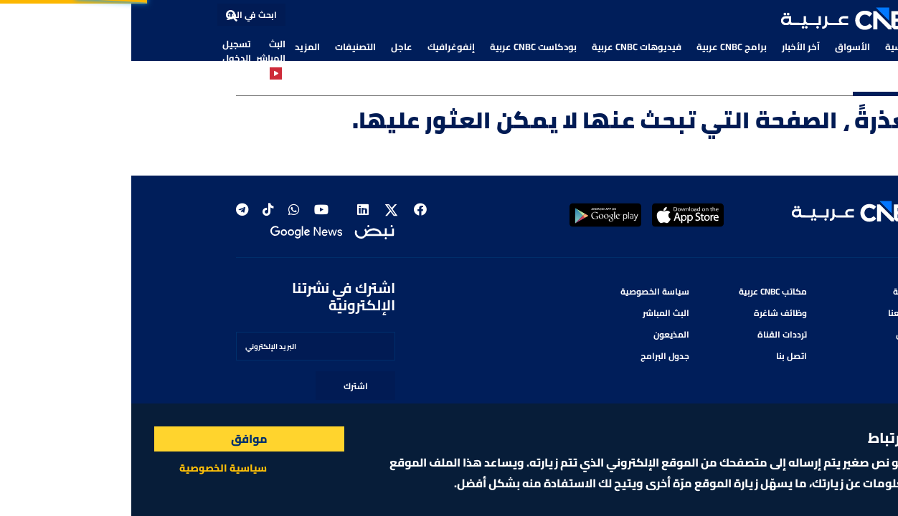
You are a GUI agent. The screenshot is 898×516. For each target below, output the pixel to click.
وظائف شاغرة (649, 313)
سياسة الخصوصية (523, 291)
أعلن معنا (775, 313)
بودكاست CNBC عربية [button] (402, 46)
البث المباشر (139, 57)
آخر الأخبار (670, 46)
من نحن (779, 334)
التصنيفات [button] (224, 46)
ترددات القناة (651, 334)
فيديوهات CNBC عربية (505, 46)
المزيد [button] (176, 46)
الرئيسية (771, 46)
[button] (721, 18)
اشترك (224, 386)
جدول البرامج (533, 356)
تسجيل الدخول (105, 51)
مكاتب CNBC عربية (642, 291)
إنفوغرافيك (320, 46)
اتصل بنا (660, 356)
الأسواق (721, 46)
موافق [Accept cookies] (118, 438)
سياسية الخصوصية (92, 468)
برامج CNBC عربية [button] (600, 46)
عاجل (270, 46)
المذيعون (540, 334)
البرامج (780, 356)
